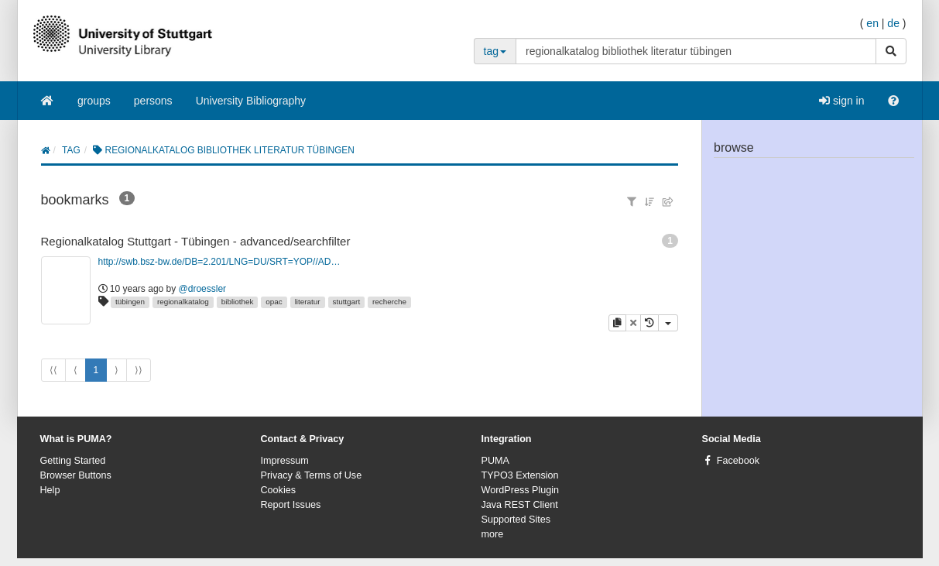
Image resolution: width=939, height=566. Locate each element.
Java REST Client (519, 504)
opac (274, 301)
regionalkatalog (183, 301)
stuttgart (346, 301)
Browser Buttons (75, 475)
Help (50, 490)
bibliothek (237, 301)
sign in (841, 100)
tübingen (130, 301)
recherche (389, 301)
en (872, 23)
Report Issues (291, 504)
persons (153, 100)
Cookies (278, 490)
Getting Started (73, 460)
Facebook (738, 460)
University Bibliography (251, 100)
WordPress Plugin (520, 490)
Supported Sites (516, 519)
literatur (307, 301)
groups (94, 100)
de (893, 23)
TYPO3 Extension (520, 475)
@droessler (203, 288)
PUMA (495, 460)
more (492, 534)
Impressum (285, 460)
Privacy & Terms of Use (311, 475)
